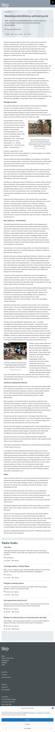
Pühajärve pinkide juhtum (14, 583)
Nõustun (27, 720)
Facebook (4, 662)
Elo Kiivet (8, 575)
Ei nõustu (27, 724)
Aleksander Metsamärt (13, 29)
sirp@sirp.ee (5, 660)
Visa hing (7, 547)
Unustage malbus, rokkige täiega (16, 566)
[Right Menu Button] (53, 2)
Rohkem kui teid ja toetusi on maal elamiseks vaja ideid (25, 618)
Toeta (3, 664)
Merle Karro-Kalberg (12, 592)
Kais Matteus (9, 558)
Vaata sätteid (27, 728)
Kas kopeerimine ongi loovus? (15, 600)
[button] (52, 708)
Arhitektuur (8, 12)
